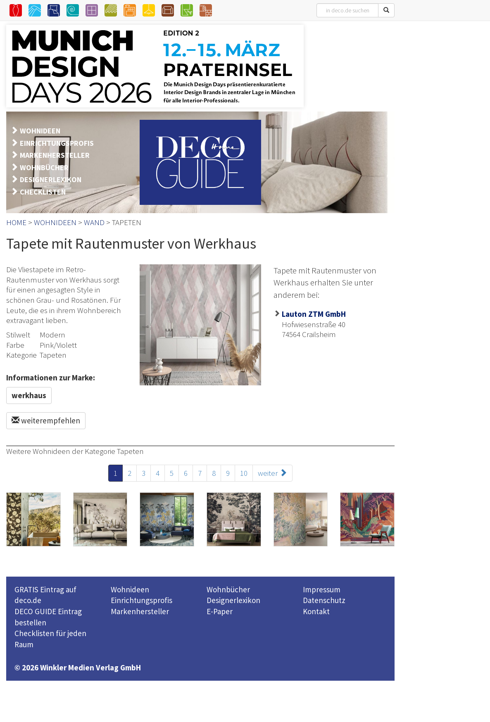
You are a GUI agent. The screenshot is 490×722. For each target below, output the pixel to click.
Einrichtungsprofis (141, 600)
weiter (272, 473)
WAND (94, 222)
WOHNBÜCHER (44, 167)
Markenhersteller (140, 611)
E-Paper (220, 611)
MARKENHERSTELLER (55, 155)
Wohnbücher (228, 589)
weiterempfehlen (46, 420)
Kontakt (316, 611)
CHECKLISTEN (43, 192)
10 (243, 473)
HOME (16, 222)
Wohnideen (130, 589)
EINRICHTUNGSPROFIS (57, 143)
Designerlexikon (233, 600)
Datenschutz (324, 600)
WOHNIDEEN (40, 130)
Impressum (321, 589)
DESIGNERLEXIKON (50, 179)
